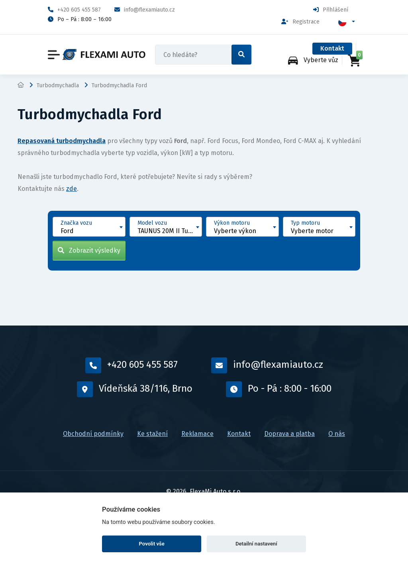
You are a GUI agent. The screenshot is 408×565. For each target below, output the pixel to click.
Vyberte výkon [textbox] (235, 231)
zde (71, 188)
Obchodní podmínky (93, 433)
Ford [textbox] (67, 231)
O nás (336, 433)
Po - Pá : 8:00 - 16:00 (279, 389)
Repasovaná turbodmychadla (62, 141)
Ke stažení (152, 433)
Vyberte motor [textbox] (312, 231)
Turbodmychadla (58, 85)
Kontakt (332, 48)
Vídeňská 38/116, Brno (134, 389)
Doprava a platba (289, 433)
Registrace (300, 21)
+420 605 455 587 (74, 9)
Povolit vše (152, 544)
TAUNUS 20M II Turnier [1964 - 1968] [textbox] (169, 231)
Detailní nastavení (256, 544)
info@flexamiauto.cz (144, 9)
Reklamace (197, 433)
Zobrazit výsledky (89, 250)
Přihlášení (330, 9)
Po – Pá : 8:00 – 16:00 (80, 19)
